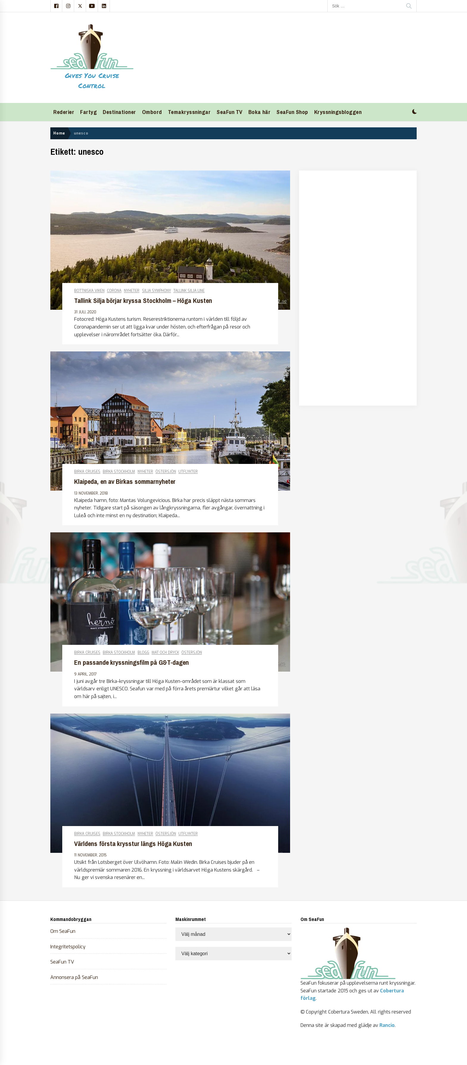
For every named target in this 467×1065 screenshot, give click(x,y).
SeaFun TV (229, 112)
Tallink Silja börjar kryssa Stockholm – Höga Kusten (143, 301)
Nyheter (131, 291)
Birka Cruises (87, 472)
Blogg (143, 653)
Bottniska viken (89, 291)
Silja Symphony (156, 291)
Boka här (259, 112)
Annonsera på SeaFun (74, 977)
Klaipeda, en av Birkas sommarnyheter (124, 482)
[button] (414, 112)
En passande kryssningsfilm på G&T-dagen (131, 662)
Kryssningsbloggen (338, 112)
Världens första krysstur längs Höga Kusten (133, 844)
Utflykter (188, 472)
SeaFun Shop (292, 112)
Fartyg (88, 112)
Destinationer (119, 112)
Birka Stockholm (119, 472)
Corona (114, 291)
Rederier (63, 112)
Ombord (152, 112)
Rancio (387, 1025)
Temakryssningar (189, 112)
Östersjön (165, 472)
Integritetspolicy (67, 947)
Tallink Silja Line (189, 291)
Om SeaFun (62, 931)
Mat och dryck (165, 653)
